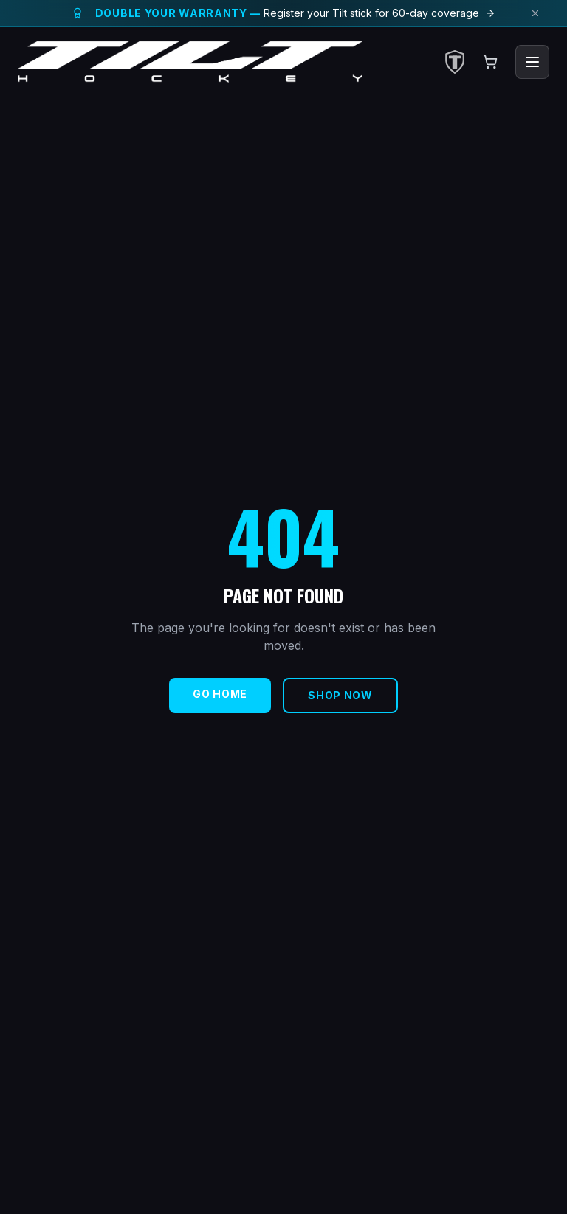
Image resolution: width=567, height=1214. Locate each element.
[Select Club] (454, 62)
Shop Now (340, 695)
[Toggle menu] (532, 62)
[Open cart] (490, 62)
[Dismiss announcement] (535, 13)
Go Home (220, 693)
